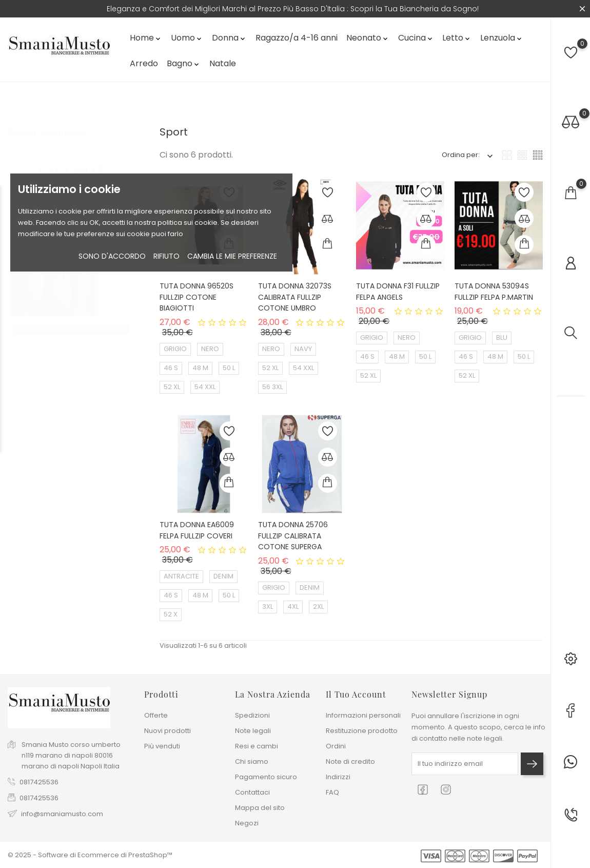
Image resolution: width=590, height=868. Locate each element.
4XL (293, 606)
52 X (171, 614)
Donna (229, 38)
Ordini (336, 746)
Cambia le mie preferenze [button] (232, 256)
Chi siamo (251, 761)
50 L (229, 368)
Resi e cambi (256, 746)
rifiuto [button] (166, 256)
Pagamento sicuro (266, 777)
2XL (318, 606)
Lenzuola (501, 38)
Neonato (367, 38)
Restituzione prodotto (362, 731)
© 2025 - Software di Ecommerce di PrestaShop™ (90, 855)
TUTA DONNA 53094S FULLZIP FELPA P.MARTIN (494, 291)
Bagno (184, 63)
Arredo (144, 63)
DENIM (223, 576)
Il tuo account (356, 694)
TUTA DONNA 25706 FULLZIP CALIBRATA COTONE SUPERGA (293, 535)
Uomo (187, 38)
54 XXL (204, 387)
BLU (501, 337)
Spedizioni (252, 715)
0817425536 (38, 782)
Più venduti (162, 746)
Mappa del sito (260, 808)
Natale (222, 63)
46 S (171, 368)
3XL (267, 606)
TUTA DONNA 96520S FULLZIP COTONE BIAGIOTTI (196, 297)
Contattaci (252, 792)
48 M (200, 368)
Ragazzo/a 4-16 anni (296, 38)
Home (146, 38)
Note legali (253, 731)
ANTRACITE (181, 576)
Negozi (247, 823)
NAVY (303, 349)
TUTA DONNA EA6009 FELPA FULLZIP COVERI (197, 530)
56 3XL (272, 387)
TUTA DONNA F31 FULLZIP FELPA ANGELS (398, 291)
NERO (210, 349)
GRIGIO (175, 349)
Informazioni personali (363, 715)
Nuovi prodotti (167, 731)
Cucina (416, 38)
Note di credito (350, 761)
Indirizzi (338, 777)
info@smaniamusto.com (62, 814)
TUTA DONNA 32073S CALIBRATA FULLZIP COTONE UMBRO (294, 297)
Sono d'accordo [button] (112, 256)
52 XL (172, 387)
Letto (456, 38)
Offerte (156, 715)
